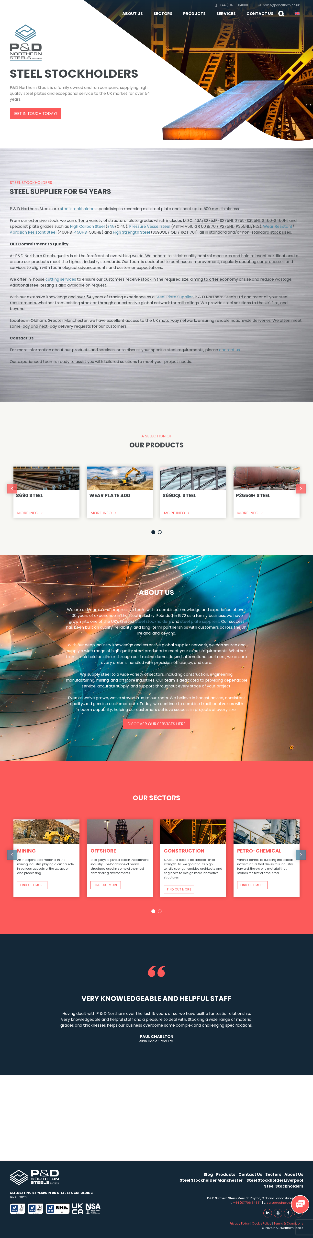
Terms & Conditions (288, 1223)
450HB (80, 232)
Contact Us (259, 13)
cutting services (60, 279)
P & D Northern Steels (28, 10)
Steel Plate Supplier (174, 297)
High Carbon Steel (87, 226)
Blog (208, 1174)
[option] (46, 492)
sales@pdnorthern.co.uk (279, 5)
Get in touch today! (35, 113)
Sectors (163, 13)
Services (226, 13)
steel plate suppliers (199, 621)
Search (279, 16)
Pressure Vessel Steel (149, 226)
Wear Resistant (277, 226)
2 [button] (160, 532)
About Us (132, 13)
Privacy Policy (240, 1223)
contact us (229, 350)
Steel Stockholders (283, 1186)
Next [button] (301, 488)
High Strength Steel (131, 232)
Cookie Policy (261, 1223)
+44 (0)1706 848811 (231, 5)
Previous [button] (12, 488)
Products (194, 13)
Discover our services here (156, 724)
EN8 (111, 226)
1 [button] (153, 532)
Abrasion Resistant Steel (33, 232)
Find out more (32, 885)
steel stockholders (78, 209)
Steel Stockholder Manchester (211, 1180)
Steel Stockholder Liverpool (274, 1180)
